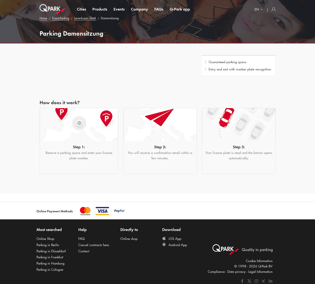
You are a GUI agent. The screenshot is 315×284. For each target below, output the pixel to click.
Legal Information (260, 271)
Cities (81, 9)
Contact (83, 251)
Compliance (216, 271)
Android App (174, 245)
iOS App (171, 238)
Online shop (129, 238)
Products (99, 9)
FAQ (81, 238)
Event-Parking (60, 18)
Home (43, 18)
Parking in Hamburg (50, 263)
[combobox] (259, 10)
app (180, 9)
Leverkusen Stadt (85, 18)
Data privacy (236, 271)
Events (119, 9)
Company (139, 9)
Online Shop (45, 238)
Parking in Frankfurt (49, 257)
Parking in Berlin (47, 245)
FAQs (158, 9)
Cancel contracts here (93, 245)
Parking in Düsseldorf (51, 251)
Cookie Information (259, 261)
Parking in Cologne (49, 269)
